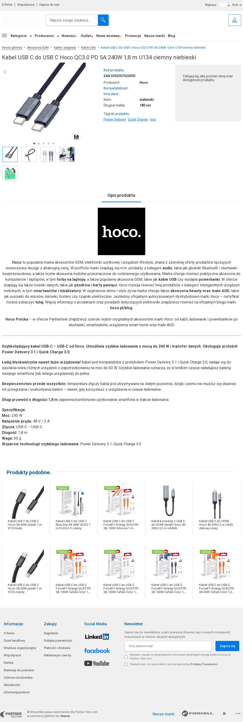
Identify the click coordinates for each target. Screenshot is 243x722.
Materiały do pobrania (19, 670)
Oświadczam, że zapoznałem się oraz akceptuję (174, 664)
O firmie (7, 4)
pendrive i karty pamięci (95, 285)
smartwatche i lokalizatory (57, 291)
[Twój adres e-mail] (168, 646)
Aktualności (12, 685)
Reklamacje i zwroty (57, 655)
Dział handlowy (14, 640)
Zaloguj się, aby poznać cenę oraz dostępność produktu (208, 78)
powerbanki (209, 279)
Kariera (8, 662)
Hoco (17, 262)
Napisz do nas (49, 4)
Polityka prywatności (58, 640)
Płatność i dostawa (57, 648)
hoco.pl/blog (121, 308)
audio (167, 268)
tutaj (39, 302)
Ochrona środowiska (18, 677)
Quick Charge (138, 119)
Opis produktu (121, 195)
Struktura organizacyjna (20, 648)
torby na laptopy (71, 279)
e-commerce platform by (48, 716)
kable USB (168, 279)
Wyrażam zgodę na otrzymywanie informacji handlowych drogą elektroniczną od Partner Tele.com (180, 656)
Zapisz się (227, 646)
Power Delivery (115, 119)
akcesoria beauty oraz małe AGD (199, 291)
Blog (171, 36)
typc (153, 119)
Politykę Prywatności (204, 664)
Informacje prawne (16, 692)
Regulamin (51, 633)
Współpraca (25, 4)
